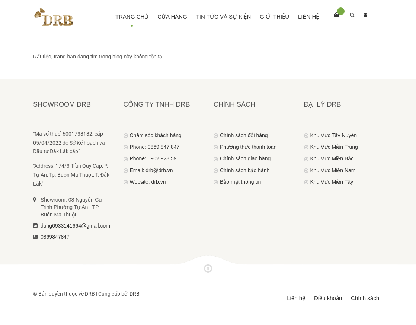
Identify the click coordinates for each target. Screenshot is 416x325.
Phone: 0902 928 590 (155, 158)
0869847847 (55, 237)
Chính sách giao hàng (245, 158)
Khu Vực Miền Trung (334, 147)
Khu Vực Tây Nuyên (333, 135)
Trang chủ (131, 16)
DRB (134, 294)
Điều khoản (328, 298)
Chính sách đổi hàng (244, 135)
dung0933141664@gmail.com (75, 226)
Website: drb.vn (148, 182)
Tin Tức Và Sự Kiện (223, 16)
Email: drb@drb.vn (151, 170)
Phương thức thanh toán (248, 147)
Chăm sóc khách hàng (156, 135)
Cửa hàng (172, 16)
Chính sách (365, 298)
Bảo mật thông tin (240, 182)
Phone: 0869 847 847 (155, 147)
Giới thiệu (274, 16)
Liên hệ (308, 16)
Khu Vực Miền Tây (331, 182)
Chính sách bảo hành (244, 170)
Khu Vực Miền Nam (333, 170)
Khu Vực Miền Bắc (332, 158)
